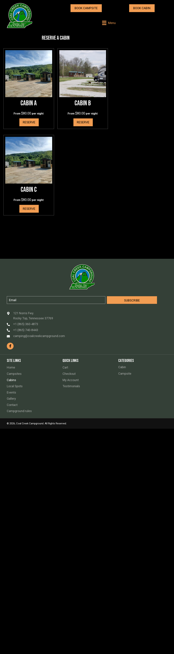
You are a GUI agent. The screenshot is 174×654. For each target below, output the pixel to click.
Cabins (11, 380)
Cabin (122, 367)
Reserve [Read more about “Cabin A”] (29, 122)
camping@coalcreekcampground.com (39, 336)
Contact (12, 405)
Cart (65, 367)
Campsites (14, 373)
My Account (71, 380)
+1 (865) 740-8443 (25, 330)
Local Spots (15, 386)
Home (11, 367)
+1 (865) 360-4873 (25, 324)
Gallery (11, 398)
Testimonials (71, 386)
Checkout (69, 373)
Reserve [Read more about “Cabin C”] (29, 208)
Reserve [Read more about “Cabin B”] (83, 122)
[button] (86, 8)
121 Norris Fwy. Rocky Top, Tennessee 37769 (33, 315)
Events (11, 392)
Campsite (124, 373)
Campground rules (19, 411)
